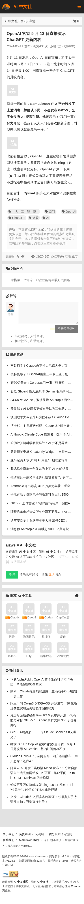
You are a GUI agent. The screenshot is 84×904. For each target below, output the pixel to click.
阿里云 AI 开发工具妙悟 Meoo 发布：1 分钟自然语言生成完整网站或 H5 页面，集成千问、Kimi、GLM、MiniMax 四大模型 (43, 776)
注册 (51, 577)
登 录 (12, 578)
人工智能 (24, 211)
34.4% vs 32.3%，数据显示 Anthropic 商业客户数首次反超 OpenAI (42, 403)
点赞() (59, 256)
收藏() (73, 256)
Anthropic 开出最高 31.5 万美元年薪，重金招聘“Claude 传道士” (42, 489)
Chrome (76, 886)
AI (46, 218)
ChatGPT (17, 218)
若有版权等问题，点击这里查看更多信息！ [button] (39, 243)
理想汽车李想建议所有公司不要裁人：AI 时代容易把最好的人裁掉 (42, 515)
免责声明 (25, 834)
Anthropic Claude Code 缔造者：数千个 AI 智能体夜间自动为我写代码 (42, 438)
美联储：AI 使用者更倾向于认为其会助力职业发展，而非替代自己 (42, 412)
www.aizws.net (37, 856)
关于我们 (8, 834)
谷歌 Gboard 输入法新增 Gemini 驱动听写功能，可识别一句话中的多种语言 (42, 395)
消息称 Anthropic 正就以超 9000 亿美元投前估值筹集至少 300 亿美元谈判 (42, 532)
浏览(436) (42, 256)
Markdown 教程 (29, 840)
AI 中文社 (16, 7)
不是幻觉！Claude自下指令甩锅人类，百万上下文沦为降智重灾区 (42, 369)
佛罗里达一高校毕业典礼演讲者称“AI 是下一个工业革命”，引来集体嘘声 (42, 481)
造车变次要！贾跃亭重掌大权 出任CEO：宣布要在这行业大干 (42, 524)
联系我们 (8, 840)
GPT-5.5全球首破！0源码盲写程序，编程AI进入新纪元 (42, 506)
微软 (34, 218)
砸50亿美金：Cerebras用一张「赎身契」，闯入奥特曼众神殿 (42, 386)
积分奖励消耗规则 (60, 834)
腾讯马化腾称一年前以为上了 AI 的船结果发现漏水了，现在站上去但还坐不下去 (42, 472)
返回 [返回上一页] (76, 21)
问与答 (39, 834)
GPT (50, 211)
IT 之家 (39, 229)
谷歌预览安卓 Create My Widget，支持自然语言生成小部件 (42, 455)
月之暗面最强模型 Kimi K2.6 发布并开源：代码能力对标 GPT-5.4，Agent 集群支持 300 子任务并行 (43, 723)
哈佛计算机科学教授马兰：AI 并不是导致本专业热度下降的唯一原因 (42, 446)
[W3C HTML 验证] (10, 874)
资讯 (23, 21)
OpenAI (69, 211)
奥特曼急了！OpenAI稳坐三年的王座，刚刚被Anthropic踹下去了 (42, 377)
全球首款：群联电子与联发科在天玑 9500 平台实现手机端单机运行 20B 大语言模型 (42, 498)
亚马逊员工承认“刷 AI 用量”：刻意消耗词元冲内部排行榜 (42, 463)
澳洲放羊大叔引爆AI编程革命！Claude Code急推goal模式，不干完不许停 (42, 420)
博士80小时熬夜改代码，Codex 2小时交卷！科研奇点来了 (42, 429)
